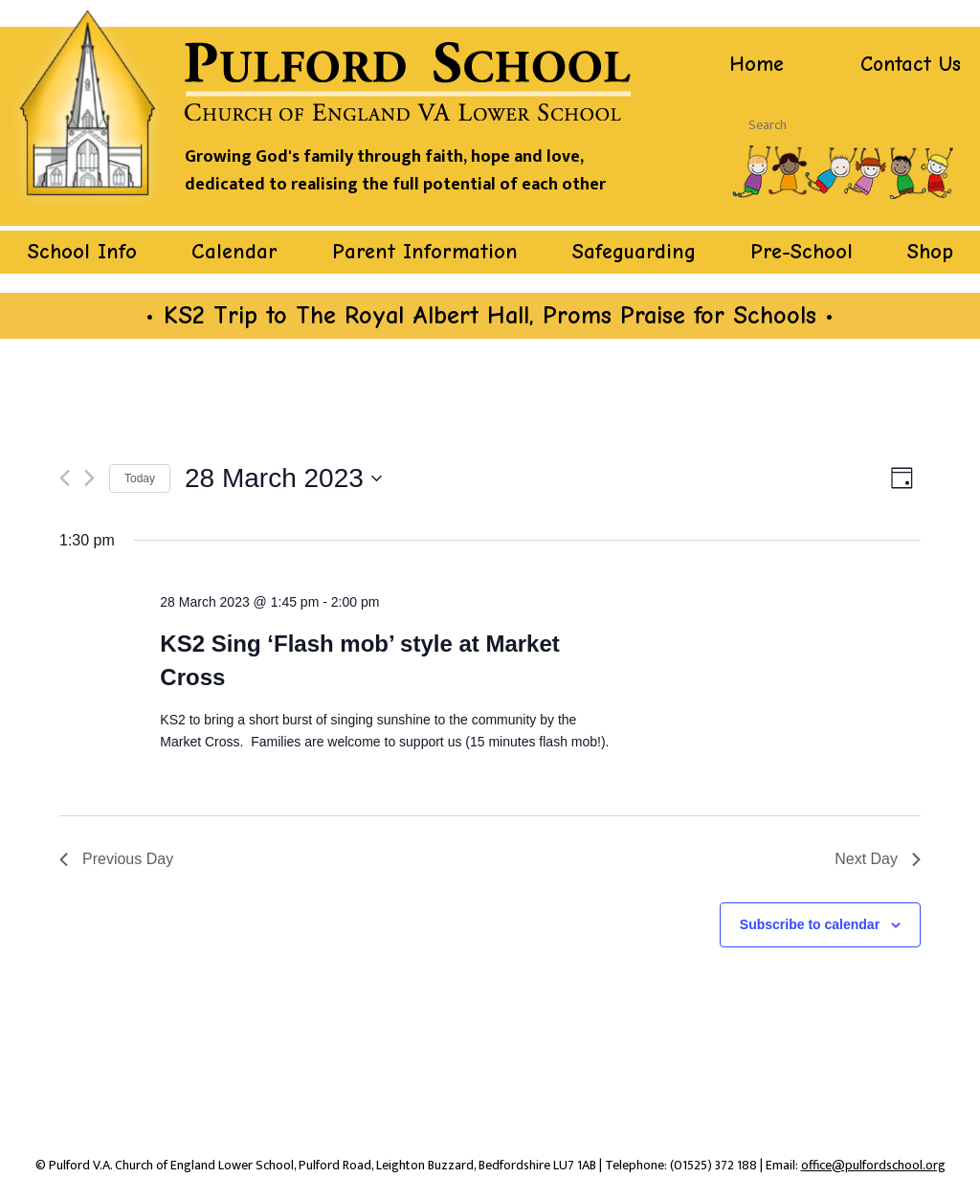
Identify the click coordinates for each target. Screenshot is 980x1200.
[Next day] (89, 478)
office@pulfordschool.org (873, 1164)
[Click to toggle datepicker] (283, 477)
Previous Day (116, 858)
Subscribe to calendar (810, 923)
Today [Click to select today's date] (139, 477)
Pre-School (801, 250)
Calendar (234, 250)
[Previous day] (64, 478)
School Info (82, 250)
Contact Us (909, 64)
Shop (930, 250)
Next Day (878, 858)
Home (756, 64)
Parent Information (425, 250)
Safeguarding (634, 250)
